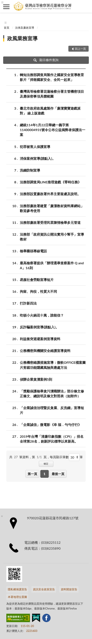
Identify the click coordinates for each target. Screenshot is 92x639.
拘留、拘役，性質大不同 (38, 291)
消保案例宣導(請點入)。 (37, 158)
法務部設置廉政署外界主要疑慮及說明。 (50, 193)
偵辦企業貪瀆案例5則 (36, 379)
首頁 (6, 27)
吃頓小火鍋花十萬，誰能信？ (42, 315)
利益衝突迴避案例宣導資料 (40, 338)
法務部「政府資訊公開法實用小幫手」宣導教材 (52, 236)
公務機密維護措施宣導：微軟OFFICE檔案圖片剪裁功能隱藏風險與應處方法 (53, 364)
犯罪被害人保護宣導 (35, 146)
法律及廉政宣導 (24, 27)
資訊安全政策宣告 (44, 589)
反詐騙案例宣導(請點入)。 (39, 327)
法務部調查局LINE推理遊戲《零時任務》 (50, 182)
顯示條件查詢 (46, 60)
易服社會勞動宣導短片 (37, 279)
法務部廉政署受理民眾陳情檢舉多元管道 (50, 222)
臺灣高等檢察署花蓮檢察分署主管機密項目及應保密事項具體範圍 (52, 93)
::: (2, 2)
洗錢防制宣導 (30, 170)
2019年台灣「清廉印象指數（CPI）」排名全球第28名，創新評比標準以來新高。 (52, 438)
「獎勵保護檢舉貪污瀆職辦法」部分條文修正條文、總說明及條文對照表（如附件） (52, 393)
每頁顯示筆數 (59, 457)
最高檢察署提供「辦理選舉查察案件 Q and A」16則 (52, 265)
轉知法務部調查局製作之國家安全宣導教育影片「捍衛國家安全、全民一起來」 (52, 77)
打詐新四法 (28, 303)
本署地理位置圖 (17, 597)
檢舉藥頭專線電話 (33, 250)
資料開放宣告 (69, 589)
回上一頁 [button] (80, 48)
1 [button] (44, 474)
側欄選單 (6, 6)
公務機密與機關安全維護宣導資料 (45, 350)
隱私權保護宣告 (17, 589)
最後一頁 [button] (58, 474)
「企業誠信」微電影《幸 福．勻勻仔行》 (50, 424)
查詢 (85, 6)
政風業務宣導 (22, 38)
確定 (46, 463)
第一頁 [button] (32, 474)
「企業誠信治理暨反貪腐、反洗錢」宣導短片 (52, 410)
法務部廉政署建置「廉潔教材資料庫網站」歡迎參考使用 (52, 208)
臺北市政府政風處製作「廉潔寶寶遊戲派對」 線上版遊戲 (50, 110)
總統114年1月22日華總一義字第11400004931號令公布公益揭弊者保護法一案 (52, 129)
